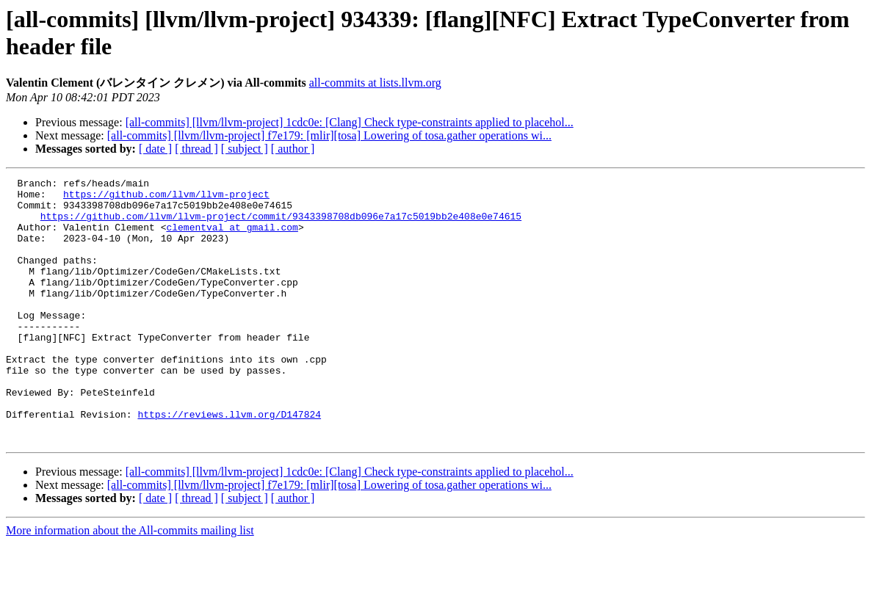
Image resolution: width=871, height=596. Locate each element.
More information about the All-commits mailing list (130, 583)
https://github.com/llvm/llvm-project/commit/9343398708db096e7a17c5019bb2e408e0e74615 (280, 224)
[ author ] (293, 148)
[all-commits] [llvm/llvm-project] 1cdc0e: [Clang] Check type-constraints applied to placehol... (350, 122)
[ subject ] (244, 148)
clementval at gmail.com (231, 237)
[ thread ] (196, 148)
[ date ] (155, 148)
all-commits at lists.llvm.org (375, 82)
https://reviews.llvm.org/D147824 (229, 462)
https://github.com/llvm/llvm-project (166, 198)
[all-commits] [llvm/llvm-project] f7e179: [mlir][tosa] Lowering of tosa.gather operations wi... (329, 135)
